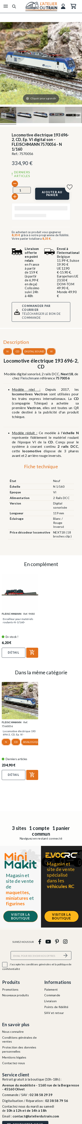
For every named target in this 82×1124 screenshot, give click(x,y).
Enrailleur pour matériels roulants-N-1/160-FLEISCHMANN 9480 (18, 622)
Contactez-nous (13, 1063)
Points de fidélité (56, 1007)
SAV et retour (54, 1013)
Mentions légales (14, 1057)
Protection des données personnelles (19, 1049)
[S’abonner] (65, 955)
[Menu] (6, 6)
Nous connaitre (13, 1031)
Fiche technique (41, 466)
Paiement (51, 989)
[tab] (41, 467)
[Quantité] (22, 190)
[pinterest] (57, 941)
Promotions (10, 989)
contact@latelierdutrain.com (36, 1116)
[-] (15, 184)
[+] (15, 196)
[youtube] (48, 941)
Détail (13, 652)
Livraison (50, 1001)
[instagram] (65, 941)
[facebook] (39, 941)
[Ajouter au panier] (52, 194)
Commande (52, 995)
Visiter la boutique (20, 916)
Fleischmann (29, 378)
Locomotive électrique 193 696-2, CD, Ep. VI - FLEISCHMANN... (19, 734)
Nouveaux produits (15, 995)
